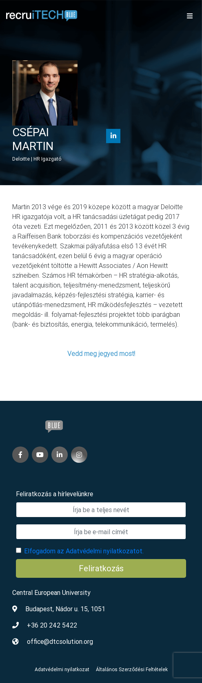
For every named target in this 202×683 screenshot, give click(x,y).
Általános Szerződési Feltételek (132, 669)
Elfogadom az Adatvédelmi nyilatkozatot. (84, 551)
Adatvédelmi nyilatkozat (62, 669)
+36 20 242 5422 (52, 625)
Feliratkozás (101, 568)
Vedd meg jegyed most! (101, 353)
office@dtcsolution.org (60, 641)
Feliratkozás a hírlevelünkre (54, 494)
